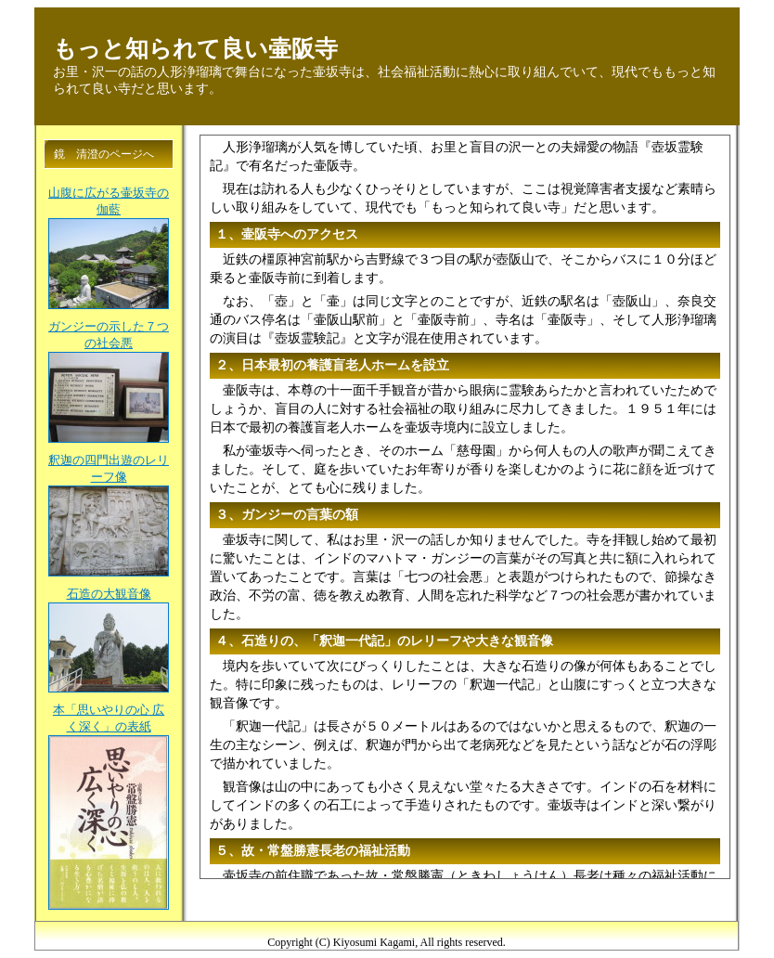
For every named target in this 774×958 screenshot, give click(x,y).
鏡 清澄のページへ (104, 154)
